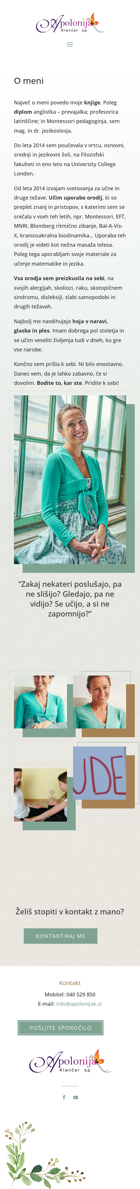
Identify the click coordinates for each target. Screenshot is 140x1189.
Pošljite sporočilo (54, 1027)
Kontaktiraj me (54, 935)
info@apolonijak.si (79, 1003)
